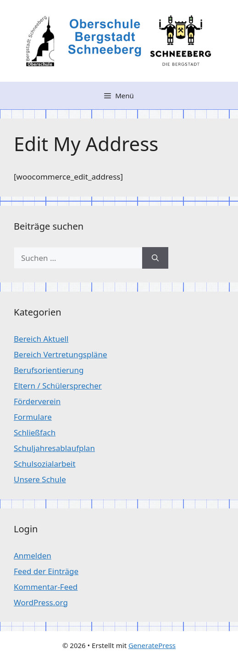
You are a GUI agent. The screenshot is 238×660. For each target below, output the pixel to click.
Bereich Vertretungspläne (60, 354)
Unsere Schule (40, 479)
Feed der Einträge (46, 571)
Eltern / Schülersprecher (58, 385)
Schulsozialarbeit (45, 463)
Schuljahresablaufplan (54, 448)
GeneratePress (152, 645)
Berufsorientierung (49, 370)
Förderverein (37, 401)
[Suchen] (155, 258)
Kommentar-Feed (45, 586)
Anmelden (32, 555)
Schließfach (34, 432)
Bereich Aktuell (41, 338)
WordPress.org (41, 602)
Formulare (33, 417)
